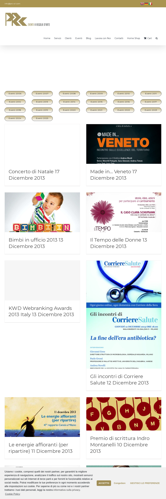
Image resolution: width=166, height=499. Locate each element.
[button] (157, 38)
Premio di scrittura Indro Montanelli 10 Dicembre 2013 (120, 444)
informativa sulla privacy (66, 490)
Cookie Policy (12, 494)
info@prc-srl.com (12, 3)
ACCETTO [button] (104, 483)
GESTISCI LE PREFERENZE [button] (145, 483)
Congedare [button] (120, 483)
